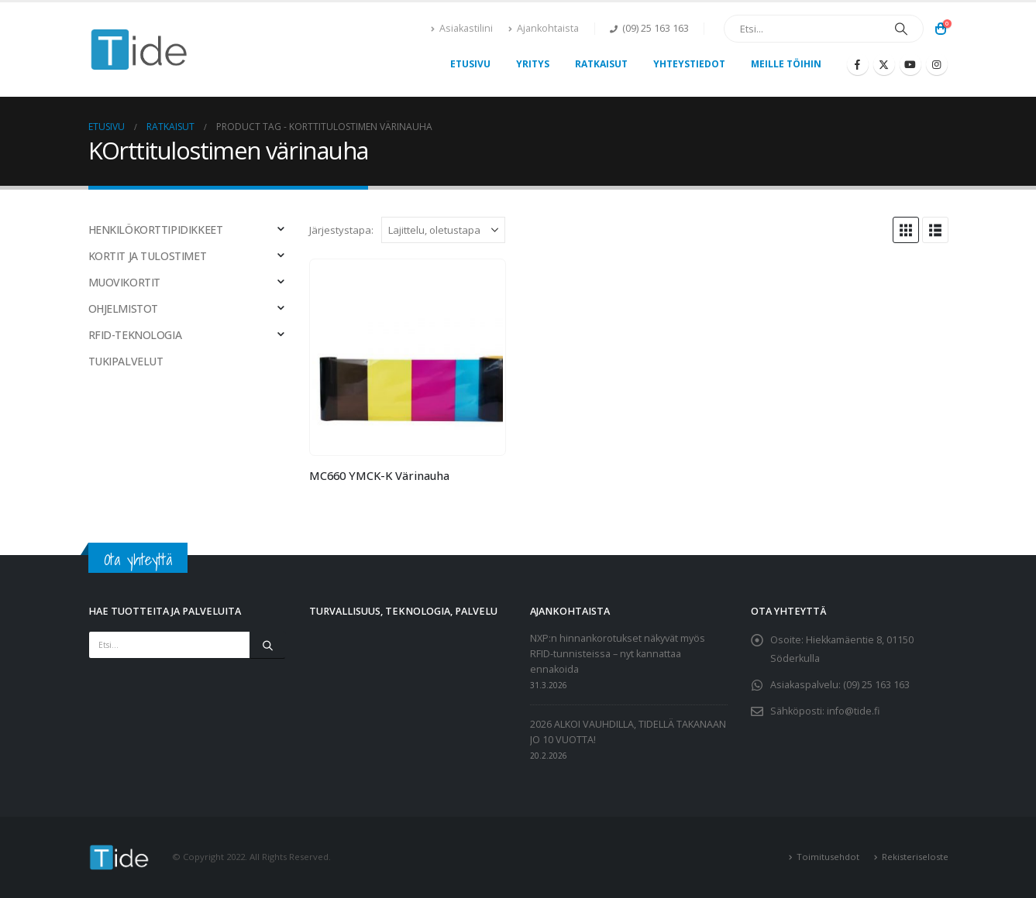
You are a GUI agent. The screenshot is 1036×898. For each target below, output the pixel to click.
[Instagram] (937, 64)
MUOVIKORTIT (124, 282)
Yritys (532, 63)
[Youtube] (910, 64)
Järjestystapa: (341, 230)
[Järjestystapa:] (443, 230)
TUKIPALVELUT (125, 361)
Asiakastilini (462, 28)
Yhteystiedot (689, 63)
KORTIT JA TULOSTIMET (147, 255)
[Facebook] (858, 64)
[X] (884, 64)
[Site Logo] (139, 50)
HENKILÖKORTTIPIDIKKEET (155, 229)
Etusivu (470, 63)
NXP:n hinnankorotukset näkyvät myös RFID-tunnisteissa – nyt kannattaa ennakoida (617, 654)
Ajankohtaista (543, 28)
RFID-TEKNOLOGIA (135, 334)
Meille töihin (786, 63)
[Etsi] (901, 28)
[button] (906, 230)
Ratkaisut (601, 63)
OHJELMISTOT (123, 308)
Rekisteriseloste (915, 856)
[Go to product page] (407, 357)
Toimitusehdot (828, 856)
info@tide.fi (853, 711)
